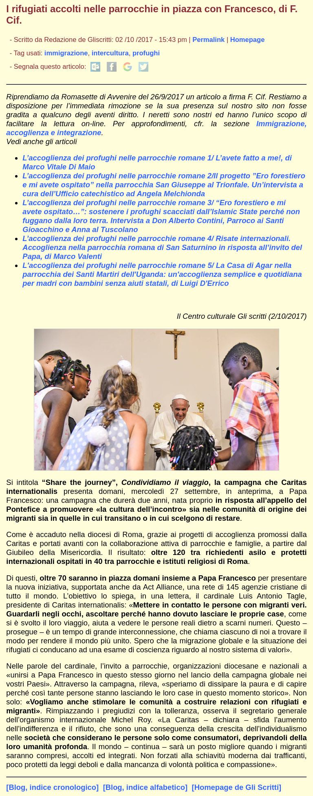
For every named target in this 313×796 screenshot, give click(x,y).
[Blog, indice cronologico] (52, 787)
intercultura (110, 53)
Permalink (208, 40)
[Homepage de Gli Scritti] (237, 787)
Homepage (247, 40)
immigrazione (66, 53)
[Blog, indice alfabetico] (145, 787)
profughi (146, 53)
